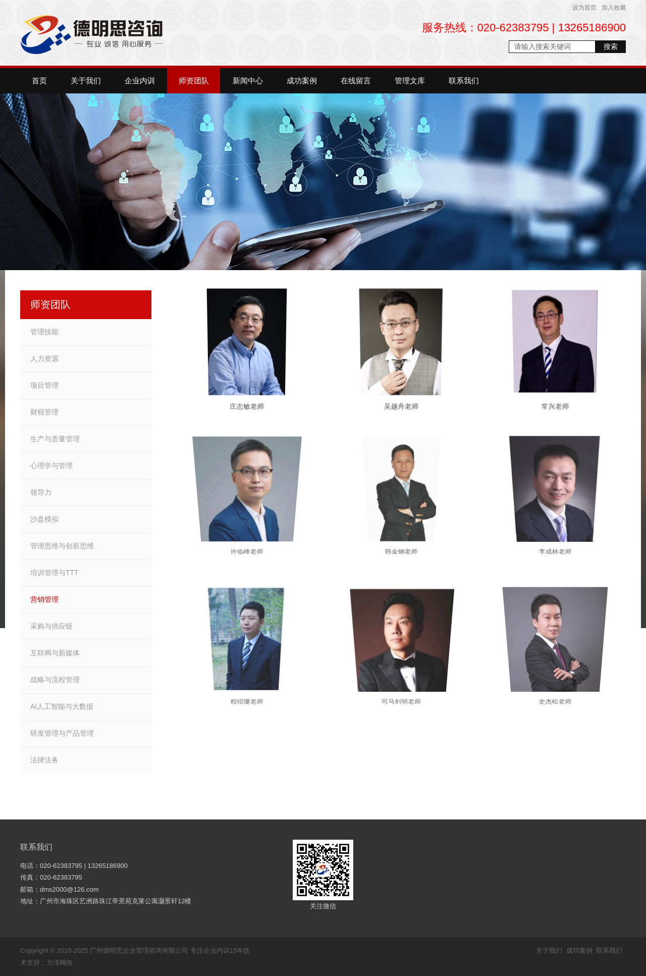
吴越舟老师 (401, 408)
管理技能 (44, 332)
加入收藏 (614, 7)
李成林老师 (555, 534)
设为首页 (584, 7)
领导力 (40, 492)
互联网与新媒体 (55, 653)
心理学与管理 (51, 465)
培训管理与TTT (54, 573)
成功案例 (579, 950)
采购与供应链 (51, 626)
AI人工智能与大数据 (61, 706)
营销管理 (44, 599)
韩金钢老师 (401, 534)
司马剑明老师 (401, 685)
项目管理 (44, 385)
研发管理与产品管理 (62, 733)
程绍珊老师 (247, 685)
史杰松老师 (555, 685)
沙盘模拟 (44, 519)
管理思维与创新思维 (62, 546)
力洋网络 (59, 962)
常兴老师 (555, 408)
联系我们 (36, 847)
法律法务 (44, 760)
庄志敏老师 (247, 408)
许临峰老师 (247, 534)
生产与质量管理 (55, 439)
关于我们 (549, 950)
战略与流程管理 (55, 680)
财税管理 (44, 412)
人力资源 (44, 358)
